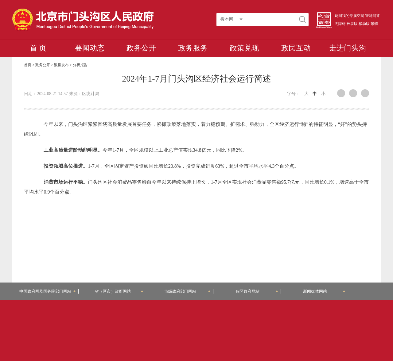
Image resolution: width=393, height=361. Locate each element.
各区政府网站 (256, 291)
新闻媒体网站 (324, 291)
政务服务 (193, 48)
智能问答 (372, 16)
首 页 (38, 48)
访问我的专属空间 (349, 16)
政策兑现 (244, 48)
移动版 (364, 24)
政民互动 (296, 48)
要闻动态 (89, 48)
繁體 (374, 24)
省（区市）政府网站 (119, 291)
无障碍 (340, 24)
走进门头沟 (347, 48)
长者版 (352, 24)
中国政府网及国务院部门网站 (47, 291)
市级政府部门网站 (187, 291)
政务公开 (141, 48)
